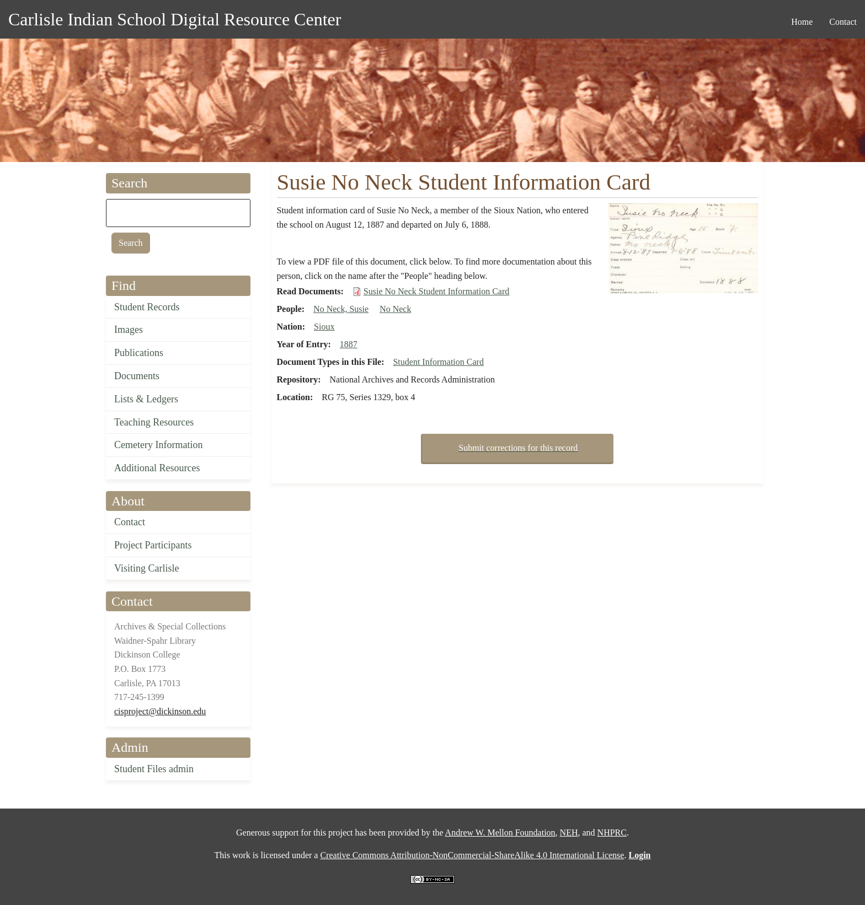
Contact (129, 521)
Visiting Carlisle (146, 568)
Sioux (324, 326)
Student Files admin (154, 768)
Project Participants (152, 545)
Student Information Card (438, 362)
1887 (348, 344)
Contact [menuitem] (843, 21)
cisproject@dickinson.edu (160, 711)
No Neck (395, 309)
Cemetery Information (158, 444)
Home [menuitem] (802, 21)
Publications (138, 352)
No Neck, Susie (341, 309)
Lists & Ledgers (146, 399)
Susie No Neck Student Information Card (436, 291)
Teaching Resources (154, 422)
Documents (136, 375)
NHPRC (612, 832)
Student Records (147, 307)
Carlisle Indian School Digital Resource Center (174, 19)
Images (128, 329)
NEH (569, 832)
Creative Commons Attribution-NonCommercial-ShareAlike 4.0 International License (472, 855)
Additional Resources (157, 467)
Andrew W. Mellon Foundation (500, 832)
